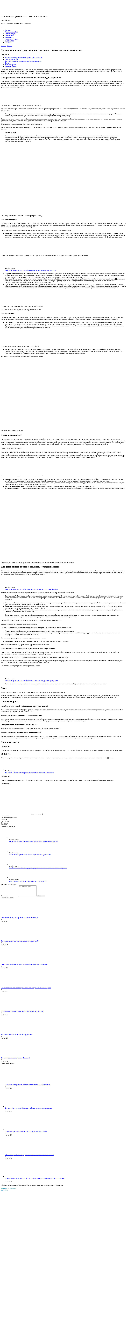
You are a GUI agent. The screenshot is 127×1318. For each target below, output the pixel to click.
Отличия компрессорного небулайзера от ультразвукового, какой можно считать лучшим (34, 1180)
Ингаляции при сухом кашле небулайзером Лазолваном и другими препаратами (31, 680)
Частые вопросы (10, 64)
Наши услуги (9, 41)
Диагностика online (11, 32)
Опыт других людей (11, 59)
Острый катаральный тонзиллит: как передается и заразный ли (26, 1133)
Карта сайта (4, 1192)
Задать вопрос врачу (11, 39)
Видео (7, 63)
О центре (8, 30)
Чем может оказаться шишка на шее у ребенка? (16, 1036)
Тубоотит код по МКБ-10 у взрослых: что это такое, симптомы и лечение (29, 1157)
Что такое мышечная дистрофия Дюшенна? (15, 1060)
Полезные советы (10, 66)
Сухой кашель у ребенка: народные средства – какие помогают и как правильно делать (38, 868)
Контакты (8, 42)
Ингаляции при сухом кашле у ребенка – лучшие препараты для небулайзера (30, 270)
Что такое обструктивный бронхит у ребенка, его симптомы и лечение (28, 1110)
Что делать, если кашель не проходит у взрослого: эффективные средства (29, 772)
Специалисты (9, 35)
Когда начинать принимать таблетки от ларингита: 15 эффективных (27, 1087)
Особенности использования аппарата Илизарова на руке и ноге (22, 1013)
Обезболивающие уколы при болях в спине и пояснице (19, 919)
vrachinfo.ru (4, 1190)
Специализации (10, 33)
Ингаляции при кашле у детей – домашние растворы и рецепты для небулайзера (31, 589)
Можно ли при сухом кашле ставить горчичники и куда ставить (30, 854)
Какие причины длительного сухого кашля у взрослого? (27, 881)
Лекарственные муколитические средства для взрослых (23, 57)
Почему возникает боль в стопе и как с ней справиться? (19, 943)
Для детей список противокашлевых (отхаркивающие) (23, 61)
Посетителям (9, 37)
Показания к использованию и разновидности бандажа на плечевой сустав (26, 990)
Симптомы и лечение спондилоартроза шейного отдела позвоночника (24, 966)
